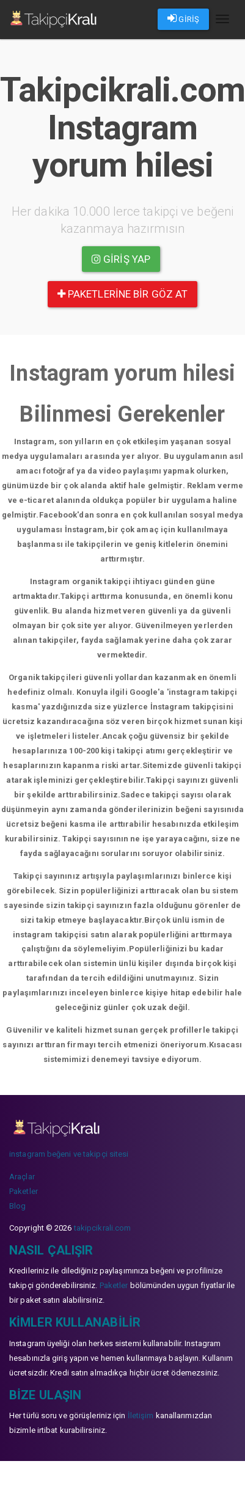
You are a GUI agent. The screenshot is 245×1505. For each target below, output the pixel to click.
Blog (17, 1205)
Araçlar (22, 1176)
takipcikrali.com (102, 1227)
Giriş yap (121, 259)
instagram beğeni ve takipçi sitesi (68, 1154)
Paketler (23, 1191)
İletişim (141, 1415)
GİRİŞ (183, 18)
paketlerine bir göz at (122, 294)
